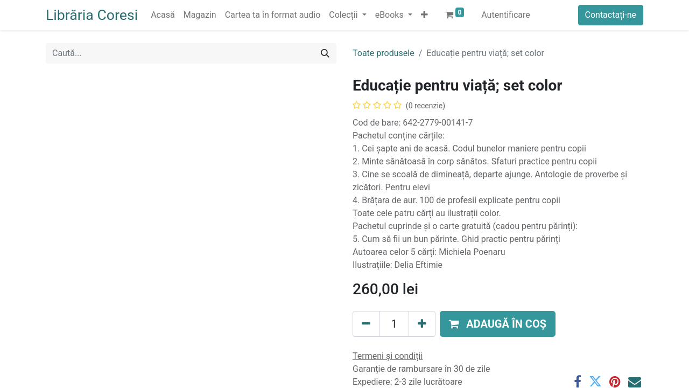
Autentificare (505, 15)
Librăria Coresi (92, 15)
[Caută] (325, 53)
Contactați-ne (611, 15)
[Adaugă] (422, 324)
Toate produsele (383, 53)
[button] (424, 15)
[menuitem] (162, 15)
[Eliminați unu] (366, 324)
